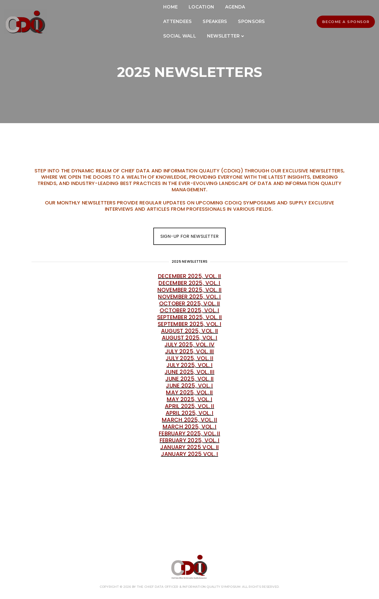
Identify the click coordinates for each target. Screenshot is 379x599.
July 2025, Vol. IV (190, 344)
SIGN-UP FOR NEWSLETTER (189, 236)
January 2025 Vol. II (189, 447)
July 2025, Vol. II (189, 358)
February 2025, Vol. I (189, 440)
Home (97, 16)
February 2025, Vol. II (189, 433)
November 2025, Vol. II (189, 290)
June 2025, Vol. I (189, 385)
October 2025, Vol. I (189, 310)
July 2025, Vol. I (189, 365)
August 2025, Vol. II (189, 331)
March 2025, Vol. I (190, 426)
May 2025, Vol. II (189, 392)
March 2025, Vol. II (189, 420)
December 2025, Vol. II (189, 276)
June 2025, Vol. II (189, 379)
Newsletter (187, 30)
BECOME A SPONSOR (316, 24)
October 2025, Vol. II (189, 303)
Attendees (197, 16)
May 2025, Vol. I (189, 399)
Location (128, 16)
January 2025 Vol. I (189, 454)
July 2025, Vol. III (189, 351)
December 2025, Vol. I (189, 283)
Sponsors (103, 30)
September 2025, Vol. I (189, 324)
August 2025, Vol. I (189, 338)
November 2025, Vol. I (189, 296)
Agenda (162, 16)
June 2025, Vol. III (189, 372)
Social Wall (144, 30)
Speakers (234, 16)
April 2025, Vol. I (190, 413)
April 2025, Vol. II (189, 406)
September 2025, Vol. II (189, 317)
